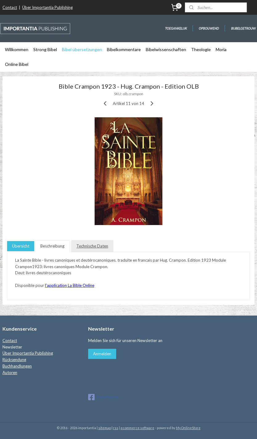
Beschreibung (52, 245)
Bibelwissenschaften (166, 49)
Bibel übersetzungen (82, 49)
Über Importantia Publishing (47, 7)
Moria (221, 49)
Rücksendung (14, 359)
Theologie (201, 49)
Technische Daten (92, 245)
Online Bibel (16, 64)
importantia (103, 397)
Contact (9, 7)
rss (115, 428)
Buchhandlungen (17, 366)
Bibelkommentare (124, 49)
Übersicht (20, 245)
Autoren (9, 372)
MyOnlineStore (188, 428)
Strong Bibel (45, 49)
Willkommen (16, 49)
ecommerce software (137, 428)
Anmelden (102, 353)
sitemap (104, 428)
